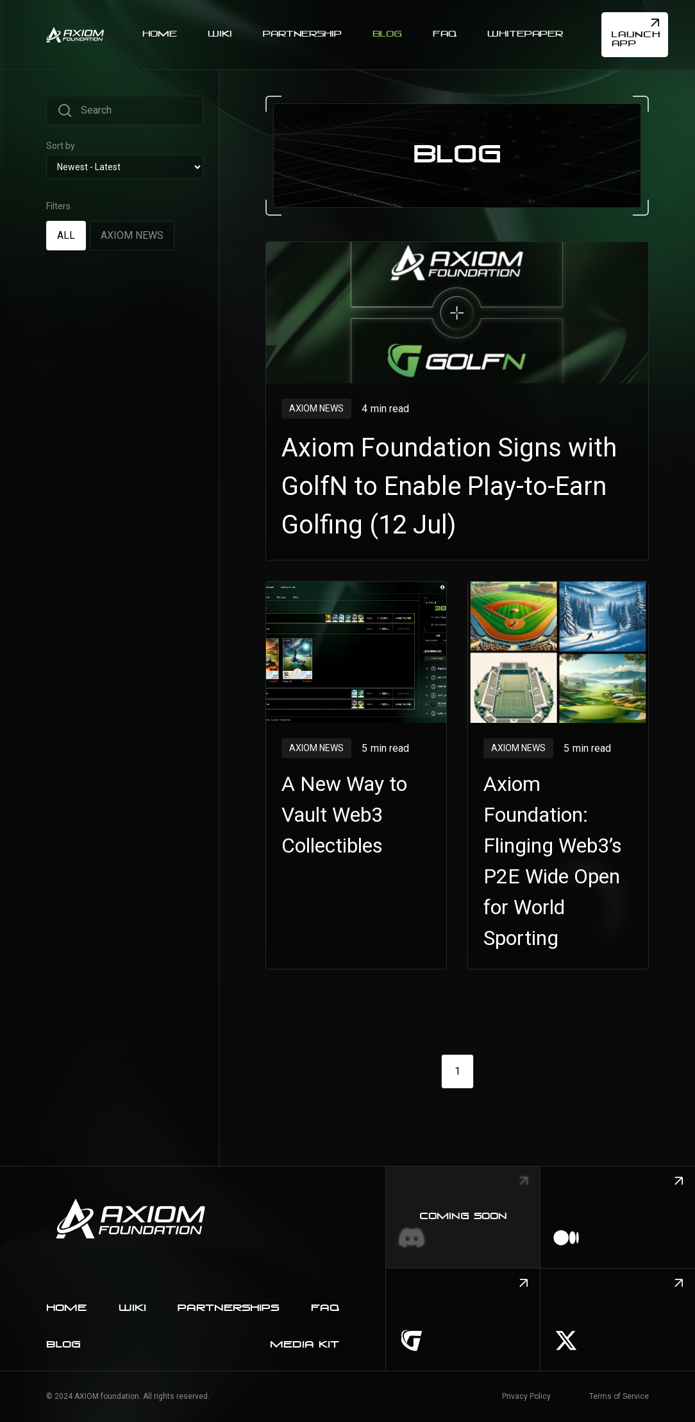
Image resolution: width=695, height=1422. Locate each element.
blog (63, 1344)
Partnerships (228, 1308)
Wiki (132, 1308)
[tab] (66, 235)
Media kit (304, 1344)
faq (325, 1308)
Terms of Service (619, 1396)
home (66, 1308)
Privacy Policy (526, 1396)
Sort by (60, 146)
